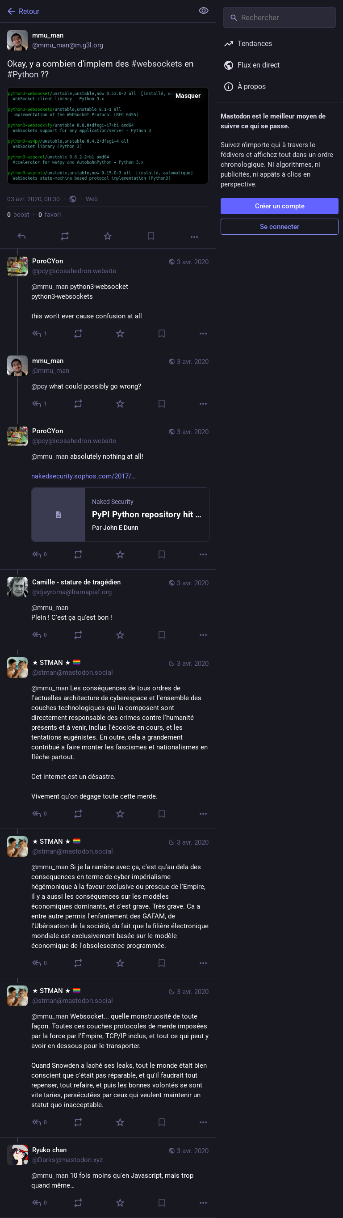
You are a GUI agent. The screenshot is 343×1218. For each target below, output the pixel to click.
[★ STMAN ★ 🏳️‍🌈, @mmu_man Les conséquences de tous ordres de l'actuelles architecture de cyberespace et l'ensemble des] (108, 739)
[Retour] (96, 11)
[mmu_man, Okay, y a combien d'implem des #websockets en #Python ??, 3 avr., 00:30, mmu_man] (108, 136)
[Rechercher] (279, 17)
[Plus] (194, 237)
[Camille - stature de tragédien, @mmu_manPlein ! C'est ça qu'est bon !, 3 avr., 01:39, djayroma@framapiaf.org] (108, 609)
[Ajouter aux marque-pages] (151, 236)
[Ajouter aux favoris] (107, 236)
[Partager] (64, 236)
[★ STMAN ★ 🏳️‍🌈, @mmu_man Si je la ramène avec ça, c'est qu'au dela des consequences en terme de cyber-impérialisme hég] (108, 903)
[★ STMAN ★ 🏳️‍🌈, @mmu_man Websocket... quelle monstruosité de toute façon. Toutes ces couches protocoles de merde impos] (108, 1057)
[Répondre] (21, 236)
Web (92, 199)
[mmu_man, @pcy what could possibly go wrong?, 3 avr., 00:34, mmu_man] (108, 383)
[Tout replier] (204, 10)
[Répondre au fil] (40, 333)
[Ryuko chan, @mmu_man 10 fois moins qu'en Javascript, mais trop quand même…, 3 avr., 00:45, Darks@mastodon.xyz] (108, 1177)
